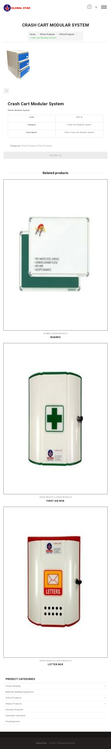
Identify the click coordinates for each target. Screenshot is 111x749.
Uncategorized (13, 721)
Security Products (14, 709)
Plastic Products (14, 703)
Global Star (41, 743)
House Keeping (13, 686)
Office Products (47, 34)
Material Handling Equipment (19, 692)
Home (33, 34)
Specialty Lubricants (15, 715)
